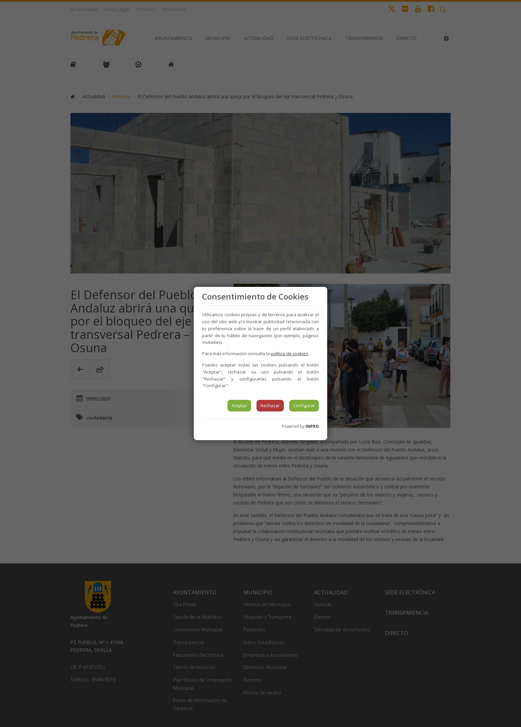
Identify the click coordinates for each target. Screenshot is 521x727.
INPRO (312, 426)
